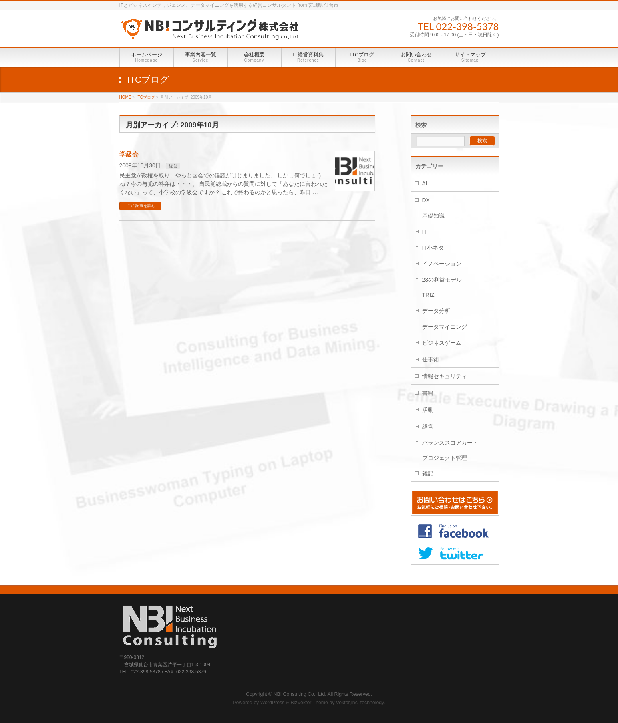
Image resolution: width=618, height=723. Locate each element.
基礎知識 (433, 216)
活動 (427, 410)
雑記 (427, 473)
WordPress (272, 702)
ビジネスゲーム (441, 343)
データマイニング (444, 327)
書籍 (427, 393)
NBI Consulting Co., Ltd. (300, 694)
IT (424, 231)
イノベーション (441, 263)
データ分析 (436, 311)
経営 (173, 165)
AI (424, 183)
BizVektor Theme (309, 702)
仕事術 (430, 359)
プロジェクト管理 (444, 458)
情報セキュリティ (444, 376)
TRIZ (428, 295)
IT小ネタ (433, 247)
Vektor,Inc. (347, 702)
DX (426, 200)
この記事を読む (141, 205)
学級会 (129, 154)
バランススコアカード (450, 442)
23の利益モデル (442, 279)
